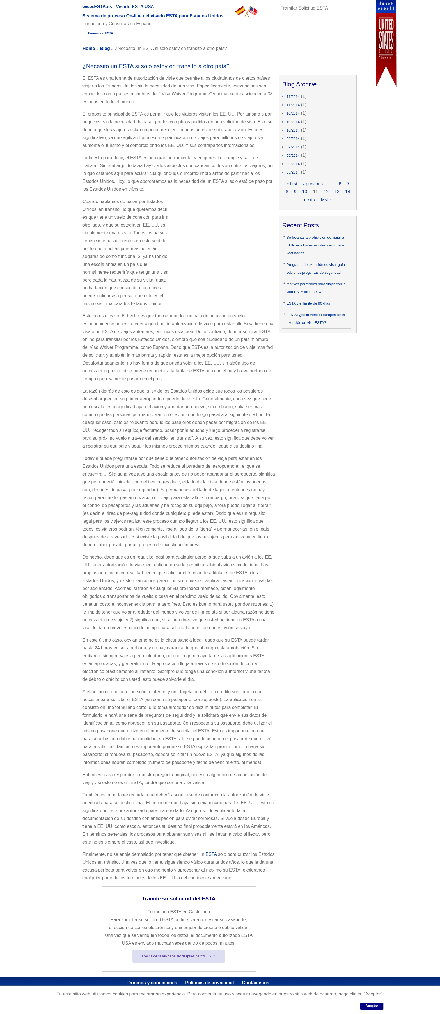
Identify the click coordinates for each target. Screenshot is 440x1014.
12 (326, 191)
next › (309, 199)
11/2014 (293, 97)
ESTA (211, 854)
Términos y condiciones (151, 982)
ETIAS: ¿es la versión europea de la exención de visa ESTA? (316, 319)
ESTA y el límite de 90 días (308, 303)
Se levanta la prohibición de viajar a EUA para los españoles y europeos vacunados (316, 245)
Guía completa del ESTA (147, 34)
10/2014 (293, 113)
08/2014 (293, 172)
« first (291, 183)
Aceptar (372, 1006)
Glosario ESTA (206, 34)
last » (326, 199)
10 (304, 191)
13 (337, 191)
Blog (105, 48)
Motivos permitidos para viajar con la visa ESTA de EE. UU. (316, 288)
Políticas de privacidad (209, 982)
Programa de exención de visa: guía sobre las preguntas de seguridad (316, 268)
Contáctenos (255, 982)
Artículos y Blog (256, 34)
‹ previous (313, 183)
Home (88, 48)
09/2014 (293, 139)
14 (347, 191)
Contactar (300, 34)
